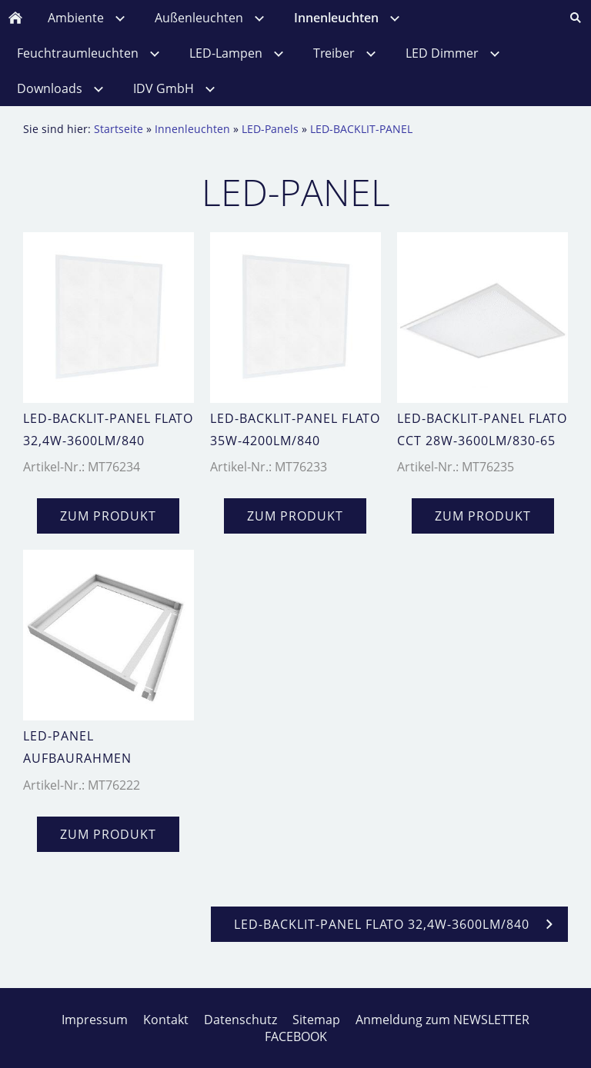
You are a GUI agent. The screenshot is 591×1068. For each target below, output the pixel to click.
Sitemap (316, 1019)
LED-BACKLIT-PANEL (361, 128)
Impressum (95, 1019)
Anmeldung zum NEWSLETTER (442, 1019)
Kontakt (166, 1019)
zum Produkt (108, 515)
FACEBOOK (296, 1036)
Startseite (118, 128)
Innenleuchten (192, 128)
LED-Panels (270, 128)
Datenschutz (240, 1019)
